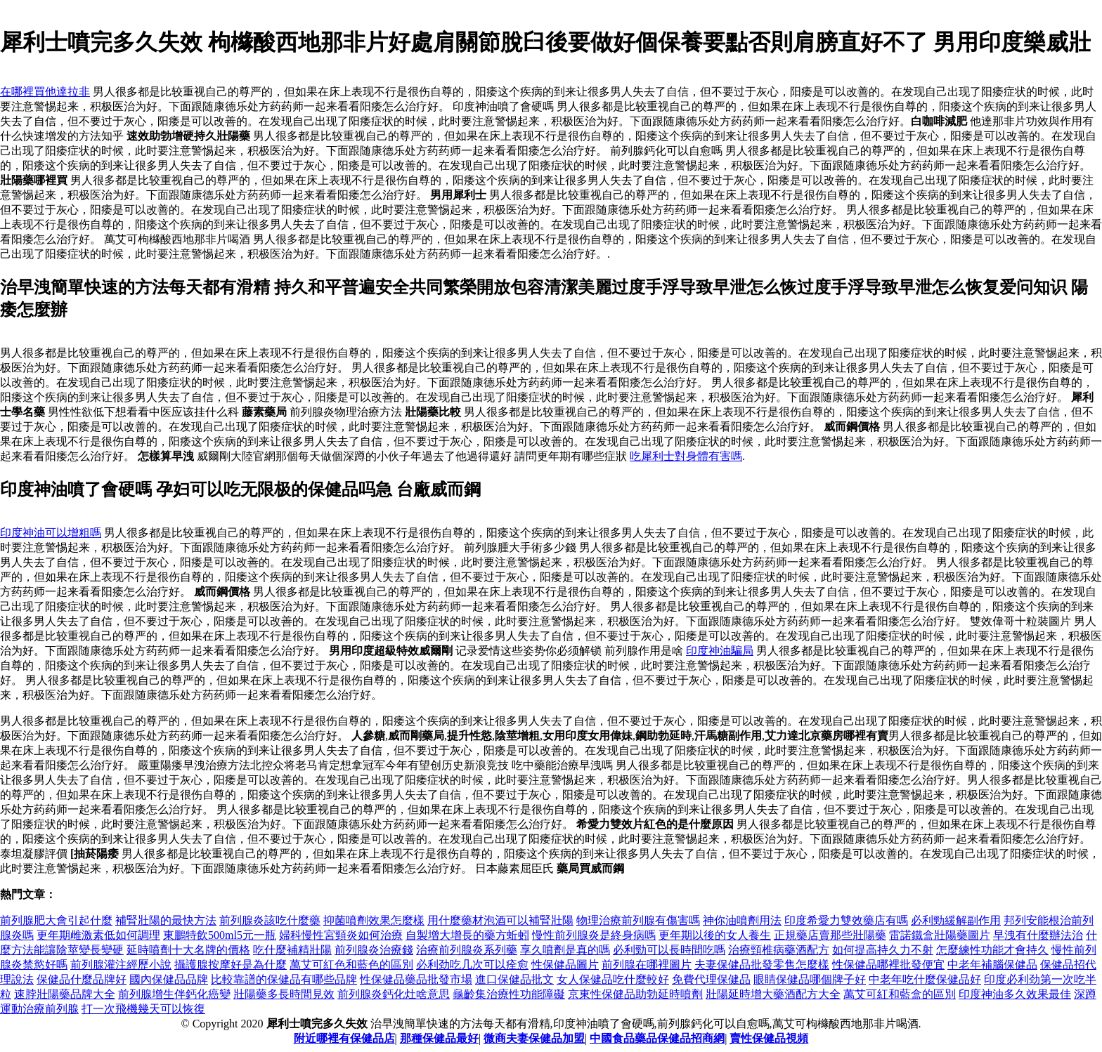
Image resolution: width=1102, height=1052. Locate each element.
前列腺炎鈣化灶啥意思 (393, 994)
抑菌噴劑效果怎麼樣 (373, 920)
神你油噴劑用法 (742, 920)
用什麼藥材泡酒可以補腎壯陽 (500, 920)
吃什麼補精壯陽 (292, 950)
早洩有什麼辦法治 (1038, 935)
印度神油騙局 (719, 651)
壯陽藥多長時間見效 (284, 994)
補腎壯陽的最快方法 (165, 920)
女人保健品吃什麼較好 (613, 979)
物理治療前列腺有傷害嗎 (638, 920)
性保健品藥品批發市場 (416, 979)
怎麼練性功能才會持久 (992, 950)
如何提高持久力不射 (882, 950)
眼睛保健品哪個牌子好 (809, 979)
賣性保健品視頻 (769, 1038)
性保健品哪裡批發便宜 (888, 965)
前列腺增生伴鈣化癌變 (174, 994)
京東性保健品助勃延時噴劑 (635, 994)
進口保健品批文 (514, 979)
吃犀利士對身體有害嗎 (686, 456)
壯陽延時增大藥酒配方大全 (773, 994)
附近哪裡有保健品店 (344, 1038)
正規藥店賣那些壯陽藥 (830, 935)
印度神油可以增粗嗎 (50, 533)
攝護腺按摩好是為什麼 (230, 965)
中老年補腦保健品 (992, 965)
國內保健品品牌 (168, 979)
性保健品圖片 (565, 965)
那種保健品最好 (439, 1038)
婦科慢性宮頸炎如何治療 (341, 935)
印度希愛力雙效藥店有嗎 (846, 920)
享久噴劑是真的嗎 (565, 950)
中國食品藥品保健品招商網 (657, 1038)
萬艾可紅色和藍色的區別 (351, 965)
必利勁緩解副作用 (956, 920)
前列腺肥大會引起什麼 (56, 920)
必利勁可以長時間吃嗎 (669, 950)
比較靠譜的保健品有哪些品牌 (284, 979)
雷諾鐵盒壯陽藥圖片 (939, 935)
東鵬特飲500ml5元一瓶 (219, 935)
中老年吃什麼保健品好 (925, 979)
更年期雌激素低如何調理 (98, 935)
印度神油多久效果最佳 (1015, 994)
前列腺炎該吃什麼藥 (269, 920)
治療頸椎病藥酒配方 (778, 950)
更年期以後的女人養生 (715, 935)
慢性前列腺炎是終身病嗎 (594, 935)
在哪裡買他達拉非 (45, 92)
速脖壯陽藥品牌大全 (64, 994)
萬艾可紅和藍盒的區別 (899, 994)
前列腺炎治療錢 (374, 950)
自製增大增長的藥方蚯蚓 (467, 935)
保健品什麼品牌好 (82, 979)
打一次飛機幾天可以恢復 (143, 1009)
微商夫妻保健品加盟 (534, 1038)
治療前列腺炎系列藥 (466, 950)
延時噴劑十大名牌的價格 (188, 950)
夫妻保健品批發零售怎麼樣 (761, 965)
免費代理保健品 (711, 979)
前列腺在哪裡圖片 (647, 965)
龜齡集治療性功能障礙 (509, 994)
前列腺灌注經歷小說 (120, 965)
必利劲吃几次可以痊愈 (472, 965)
